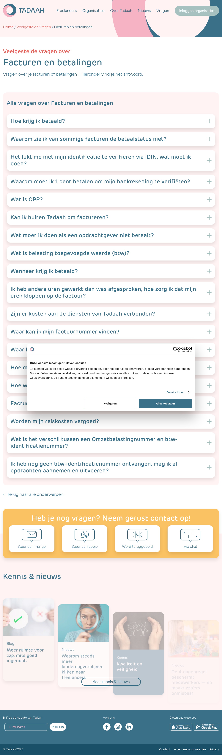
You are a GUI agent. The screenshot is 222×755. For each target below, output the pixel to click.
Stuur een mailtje (32, 546)
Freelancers (66, 10)
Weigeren (110, 403)
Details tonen (176, 392)
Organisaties (93, 10)
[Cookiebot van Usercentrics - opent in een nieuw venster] (176, 349)
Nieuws (144, 10)
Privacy (214, 749)
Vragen (162, 10)
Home (8, 27)
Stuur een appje (85, 546)
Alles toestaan (165, 403)
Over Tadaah (121, 10)
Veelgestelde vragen (34, 27)
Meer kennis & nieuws (111, 682)
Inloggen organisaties (197, 10)
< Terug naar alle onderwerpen (33, 494)
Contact (164, 749)
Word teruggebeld (137, 546)
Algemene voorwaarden (190, 749)
